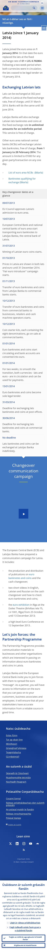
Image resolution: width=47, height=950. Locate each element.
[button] (42, 3)
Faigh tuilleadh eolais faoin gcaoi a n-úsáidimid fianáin (25, 929)
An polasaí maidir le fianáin (20, 809)
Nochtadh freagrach (16, 781)
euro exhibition (21, 604)
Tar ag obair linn (14, 739)
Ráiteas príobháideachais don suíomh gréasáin (25, 804)
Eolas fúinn (11, 735)
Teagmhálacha (13, 752)
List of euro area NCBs (21, 172)
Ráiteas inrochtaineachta (18, 813)
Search (34, 8)
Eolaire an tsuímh (14, 824)
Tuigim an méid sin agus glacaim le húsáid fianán (25, 938)
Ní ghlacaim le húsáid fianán (25, 945)
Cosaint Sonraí (13, 798)
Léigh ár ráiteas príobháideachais (25, 922)
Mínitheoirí (11, 743)
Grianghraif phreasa (16, 748)
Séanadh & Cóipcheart (17, 773)
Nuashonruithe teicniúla (18, 777)
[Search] (22, 8)
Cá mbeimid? (12, 756)
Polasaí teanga (13, 818)
